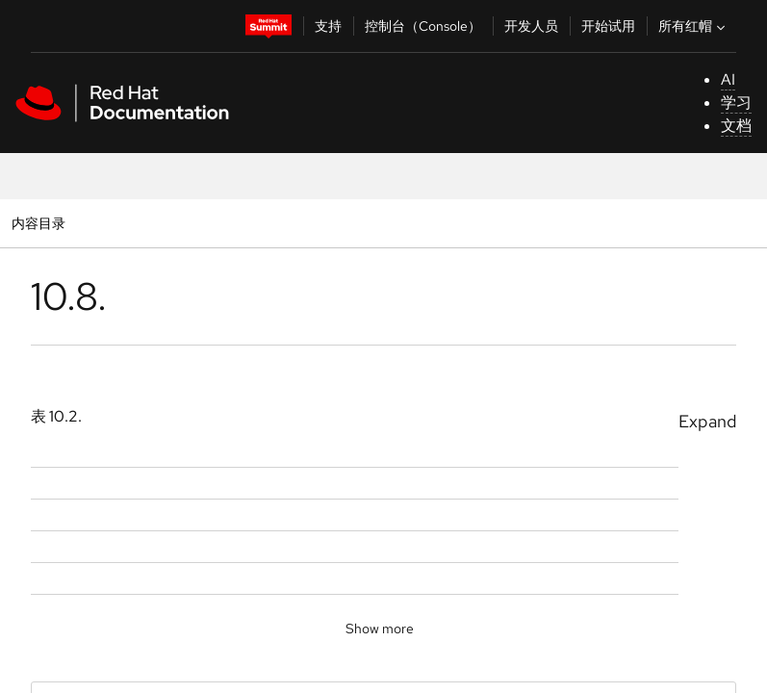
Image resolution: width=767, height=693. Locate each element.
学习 (736, 102)
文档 (736, 126)
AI (728, 79)
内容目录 (38, 223)
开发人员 (531, 26)
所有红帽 (693, 26)
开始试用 (608, 26)
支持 (328, 26)
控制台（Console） (423, 26)
